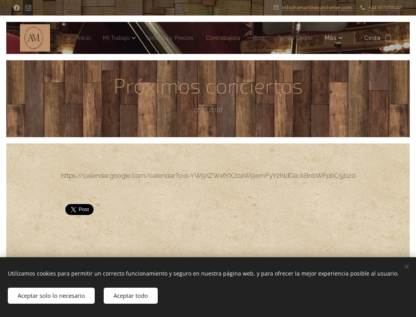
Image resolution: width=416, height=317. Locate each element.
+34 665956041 (385, 7)
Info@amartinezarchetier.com (317, 7)
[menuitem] (118, 38)
